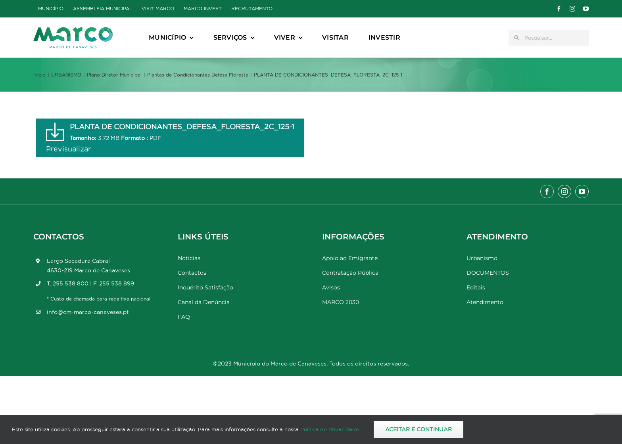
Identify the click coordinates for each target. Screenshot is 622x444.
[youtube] (586, 8)
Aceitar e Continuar (418, 429)
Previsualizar (68, 149)
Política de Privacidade (329, 429)
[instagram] (572, 8)
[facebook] (559, 8)
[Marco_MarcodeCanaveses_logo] (73, 30)
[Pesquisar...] (549, 38)
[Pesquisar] (516, 38)
